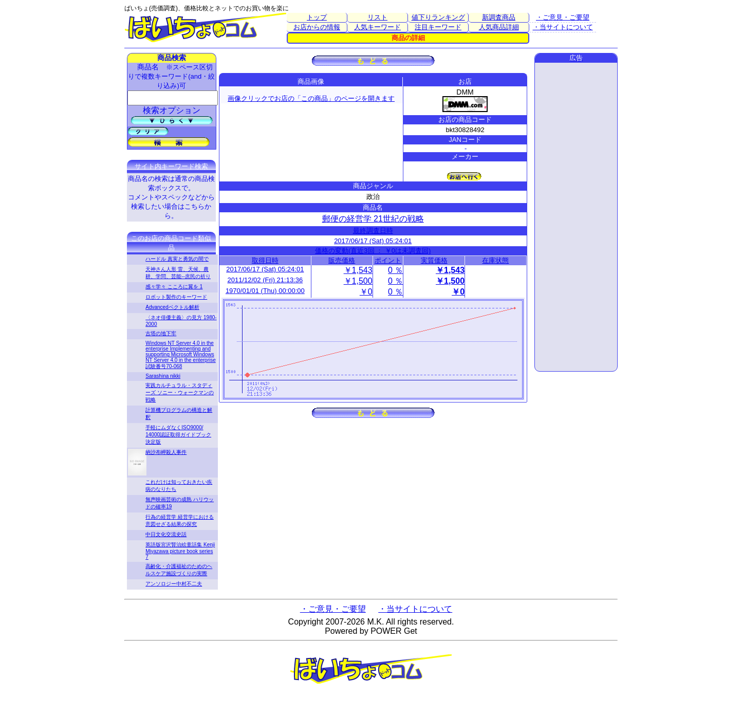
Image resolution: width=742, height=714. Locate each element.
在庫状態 (495, 260)
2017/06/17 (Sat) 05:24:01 (373, 241)
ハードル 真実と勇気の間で (177, 259)
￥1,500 (358, 281)
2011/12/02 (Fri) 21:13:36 (265, 280)
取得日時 (265, 260)
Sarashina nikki (162, 376)
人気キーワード (377, 27)
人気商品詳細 (499, 27)
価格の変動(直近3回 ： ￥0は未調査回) (373, 250)
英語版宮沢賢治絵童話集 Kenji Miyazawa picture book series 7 (180, 551)
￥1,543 (358, 270)
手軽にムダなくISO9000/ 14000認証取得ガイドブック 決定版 (178, 435)
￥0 (366, 291)
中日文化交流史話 (166, 534)
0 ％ (395, 270)
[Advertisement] (576, 217)
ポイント (388, 260)
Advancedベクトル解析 (172, 307)
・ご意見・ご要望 (562, 17)
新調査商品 (498, 17)
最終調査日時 (373, 230)
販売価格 (341, 260)
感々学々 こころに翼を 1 (173, 286)
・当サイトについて (563, 27)
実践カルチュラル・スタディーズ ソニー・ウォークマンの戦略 (179, 392)
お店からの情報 (316, 27)
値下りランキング (438, 17)
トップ (317, 17)
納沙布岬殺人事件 (166, 452)
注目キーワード (438, 27)
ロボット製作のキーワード (176, 297)
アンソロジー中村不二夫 (173, 584)
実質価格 (434, 260)
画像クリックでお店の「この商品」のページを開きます (311, 98)
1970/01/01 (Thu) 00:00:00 (265, 291)
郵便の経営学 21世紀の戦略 (373, 218)
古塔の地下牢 (160, 333)
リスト (377, 17)
